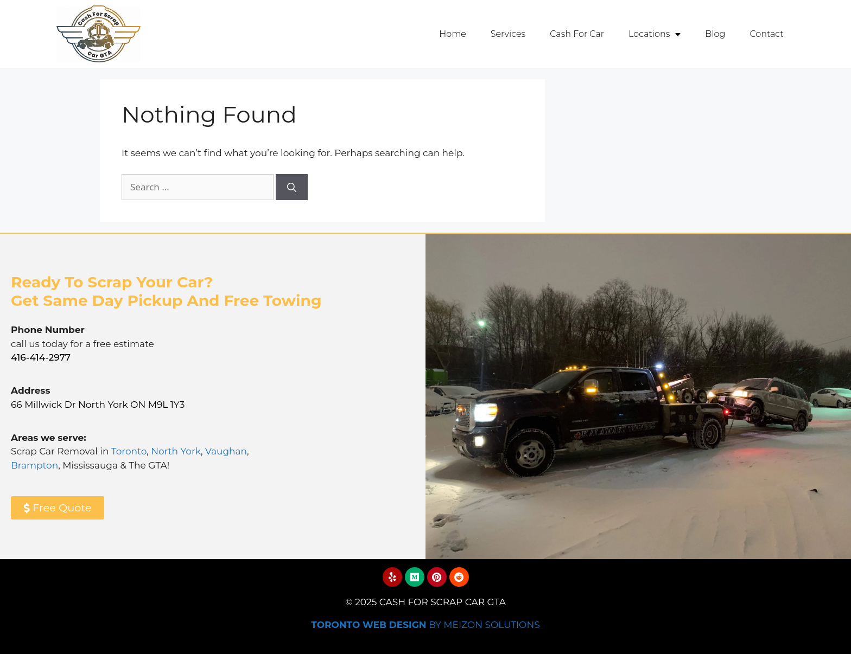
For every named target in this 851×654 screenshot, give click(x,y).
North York (176, 450)
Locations (654, 34)
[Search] (292, 187)
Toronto (129, 450)
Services (508, 34)
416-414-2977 (41, 356)
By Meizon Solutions (425, 624)
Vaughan (226, 450)
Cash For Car (577, 34)
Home (452, 34)
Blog (715, 34)
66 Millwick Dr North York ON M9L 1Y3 (98, 404)
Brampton (34, 464)
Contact (766, 34)
